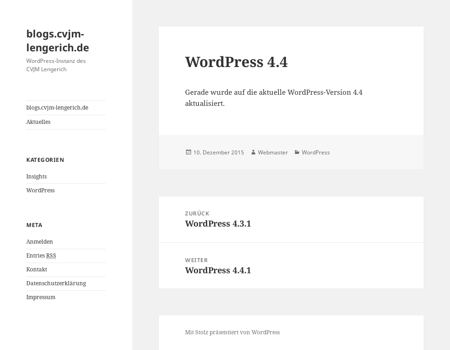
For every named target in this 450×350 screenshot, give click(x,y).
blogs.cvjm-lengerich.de (57, 40)
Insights (36, 176)
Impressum (40, 297)
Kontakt (36, 269)
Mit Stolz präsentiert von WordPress (232, 332)
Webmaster (273, 152)
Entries (41, 256)
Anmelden (39, 242)
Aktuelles (38, 122)
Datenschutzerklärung (56, 283)
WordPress (40, 190)
